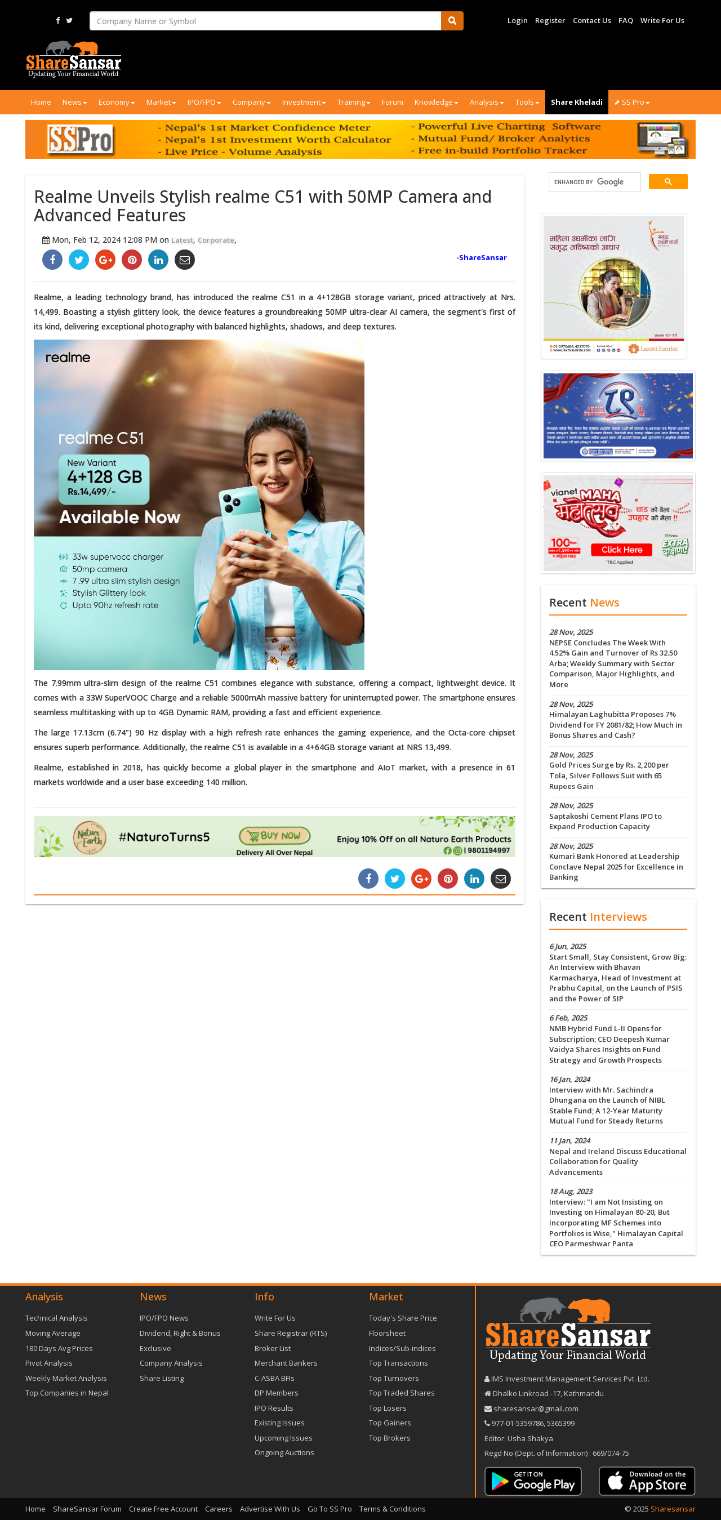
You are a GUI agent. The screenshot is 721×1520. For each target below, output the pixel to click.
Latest (182, 240)
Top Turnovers (394, 1378)
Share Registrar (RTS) (291, 1333)
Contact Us (592, 20)
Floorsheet (387, 1333)
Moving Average (53, 1333)
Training (354, 102)
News (75, 102)
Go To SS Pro (330, 1509)
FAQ (625, 20)
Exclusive (155, 1348)
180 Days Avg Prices (59, 1348)
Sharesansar (673, 1509)
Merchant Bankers (286, 1363)
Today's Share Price (403, 1318)
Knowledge (437, 102)
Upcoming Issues (284, 1438)
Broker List (273, 1348)
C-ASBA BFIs (275, 1378)
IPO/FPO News (164, 1318)
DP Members (277, 1393)
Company (252, 102)
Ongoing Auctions (284, 1452)
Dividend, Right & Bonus (180, 1333)
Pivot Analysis (49, 1363)
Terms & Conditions (392, 1509)
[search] (593, 182)
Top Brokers (390, 1438)
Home (41, 102)
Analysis (487, 102)
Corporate (216, 240)
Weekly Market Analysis (66, 1378)
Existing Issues (280, 1423)
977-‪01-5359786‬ (518, 1423)
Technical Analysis (56, 1318)
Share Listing (162, 1378)
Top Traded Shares (402, 1393)
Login (518, 20)
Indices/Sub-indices (402, 1348)
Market (161, 102)
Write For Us (662, 20)
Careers (219, 1509)
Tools (527, 102)
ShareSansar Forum (87, 1509)
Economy (117, 102)
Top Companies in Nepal (67, 1393)
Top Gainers (390, 1423)
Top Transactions (398, 1363)
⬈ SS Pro (632, 102)
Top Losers (388, 1408)
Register (550, 20)
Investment (304, 102)
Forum (392, 102)
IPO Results (274, 1408)
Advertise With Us (270, 1509)
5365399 (560, 1423)
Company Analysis (171, 1363)
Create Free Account (163, 1509)
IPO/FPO (204, 102)
